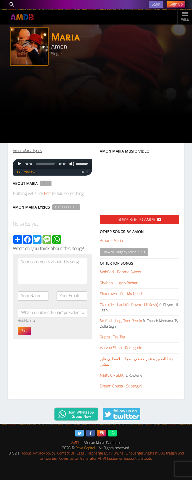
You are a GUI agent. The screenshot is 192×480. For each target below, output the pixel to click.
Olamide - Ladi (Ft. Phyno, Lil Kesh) (129, 304)
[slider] (45, 164)
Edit (46, 183)
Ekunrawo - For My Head (121, 293)
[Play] (19, 163)
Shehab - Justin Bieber (119, 283)
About (26, 453)
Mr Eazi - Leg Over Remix (121, 320)
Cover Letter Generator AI (80, 458)
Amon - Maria (111, 240)
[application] (52, 164)
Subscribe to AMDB (139, 219)
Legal (81, 453)
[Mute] (71, 163)
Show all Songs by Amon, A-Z (123, 252)
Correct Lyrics (66, 207)
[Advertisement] (96, 106)
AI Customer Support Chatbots (127, 458)
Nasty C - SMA (112, 375)
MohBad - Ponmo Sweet (120, 272)
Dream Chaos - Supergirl (121, 386)
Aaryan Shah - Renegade (121, 347)
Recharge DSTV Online (106, 453)
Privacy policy (44, 453)
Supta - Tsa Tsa (112, 337)
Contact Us (65, 453)
